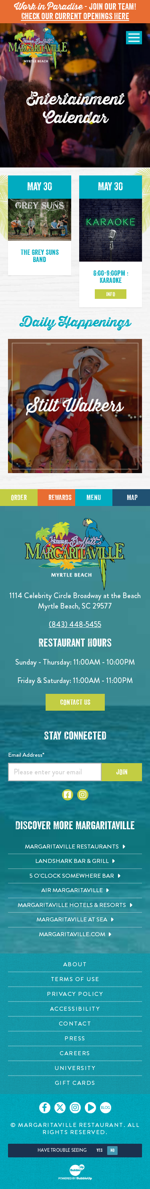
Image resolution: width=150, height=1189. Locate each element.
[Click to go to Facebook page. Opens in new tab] (67, 794)
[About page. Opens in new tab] (75, 964)
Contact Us (75, 702)
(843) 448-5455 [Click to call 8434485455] (75, 624)
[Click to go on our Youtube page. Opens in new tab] (90, 1107)
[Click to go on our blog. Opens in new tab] (105, 1107)
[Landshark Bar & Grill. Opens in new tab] (75, 861)
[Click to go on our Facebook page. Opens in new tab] (44, 1107)
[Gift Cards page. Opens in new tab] (75, 1083)
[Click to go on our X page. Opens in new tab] (60, 1107)
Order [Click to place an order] (19, 497)
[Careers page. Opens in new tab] (75, 1053)
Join (122, 772)
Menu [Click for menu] (93, 497)
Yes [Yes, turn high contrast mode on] (99, 1150)
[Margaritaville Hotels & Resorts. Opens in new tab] (75, 905)
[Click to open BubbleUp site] (75, 1172)
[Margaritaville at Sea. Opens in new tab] (75, 920)
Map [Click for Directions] (132, 497)
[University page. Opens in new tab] (75, 1068)
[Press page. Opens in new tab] (75, 1039)
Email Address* (26, 754)
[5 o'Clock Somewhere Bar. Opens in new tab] (75, 876)
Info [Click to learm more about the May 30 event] (110, 294)
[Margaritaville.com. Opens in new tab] (75, 934)
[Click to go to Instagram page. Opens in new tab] (82, 794)
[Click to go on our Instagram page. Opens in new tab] (75, 1107)
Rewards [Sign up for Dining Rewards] (60, 497)
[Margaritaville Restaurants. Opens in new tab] (75, 847)
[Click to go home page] (38, 49)
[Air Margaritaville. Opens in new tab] (75, 890)
